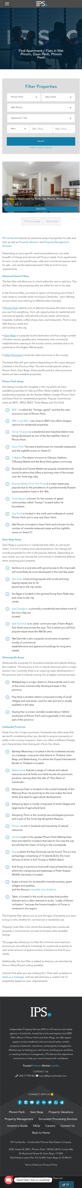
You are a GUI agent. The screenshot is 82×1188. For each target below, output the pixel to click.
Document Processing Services (58, 1119)
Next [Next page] (52, 221)
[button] (7, 3)
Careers (50, 1126)
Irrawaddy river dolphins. (43, 889)
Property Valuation (29, 242)
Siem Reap (49, 1037)
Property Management (19, 1119)
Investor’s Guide (17, 1126)
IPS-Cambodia (10, 238)
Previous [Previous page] (32, 221)
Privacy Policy (50, 1164)
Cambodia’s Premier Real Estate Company (49, 1142)
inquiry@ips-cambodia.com (51, 1075)
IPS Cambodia (17, 1142)
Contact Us (68, 1126)
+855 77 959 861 (25, 1075)
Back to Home (41, 1132)
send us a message (13, 977)
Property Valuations (61, 1112)
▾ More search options (41, 147)
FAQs (36, 1126)
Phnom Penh (32, 1037)
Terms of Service (33, 1164)
